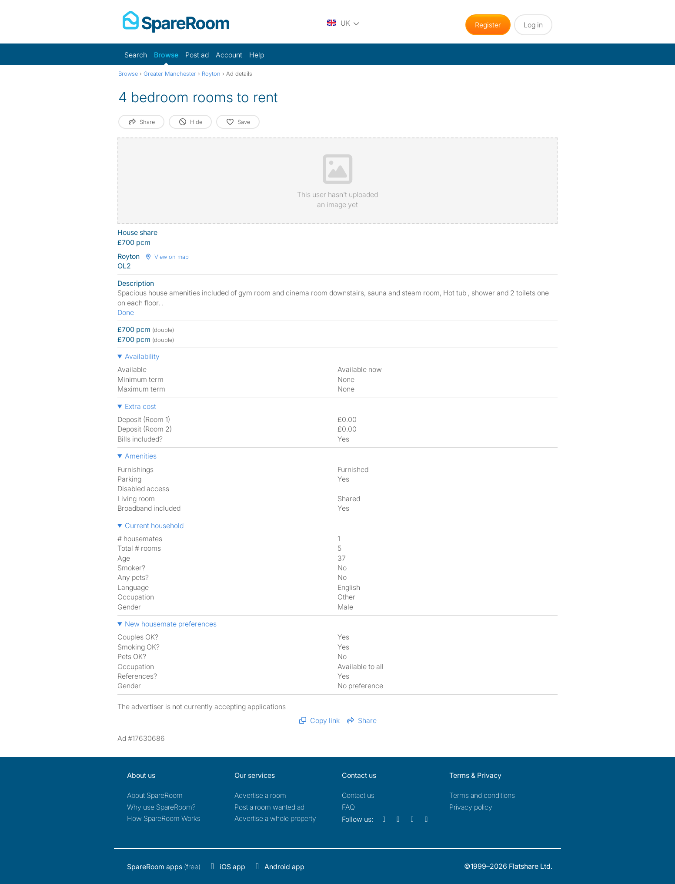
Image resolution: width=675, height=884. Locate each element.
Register (488, 24)
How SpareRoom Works (163, 818)
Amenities (141, 456)
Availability (142, 356)
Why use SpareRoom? (161, 807)
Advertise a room (260, 795)
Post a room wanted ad (269, 807)
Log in (533, 24)
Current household (154, 525)
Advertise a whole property (275, 818)
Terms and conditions (482, 795)
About (155, 795)
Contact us (358, 795)
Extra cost (140, 406)
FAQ (348, 807)
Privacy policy (470, 807)
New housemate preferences (171, 623)
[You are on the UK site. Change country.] (343, 22)
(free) (163, 866)
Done (125, 312)
